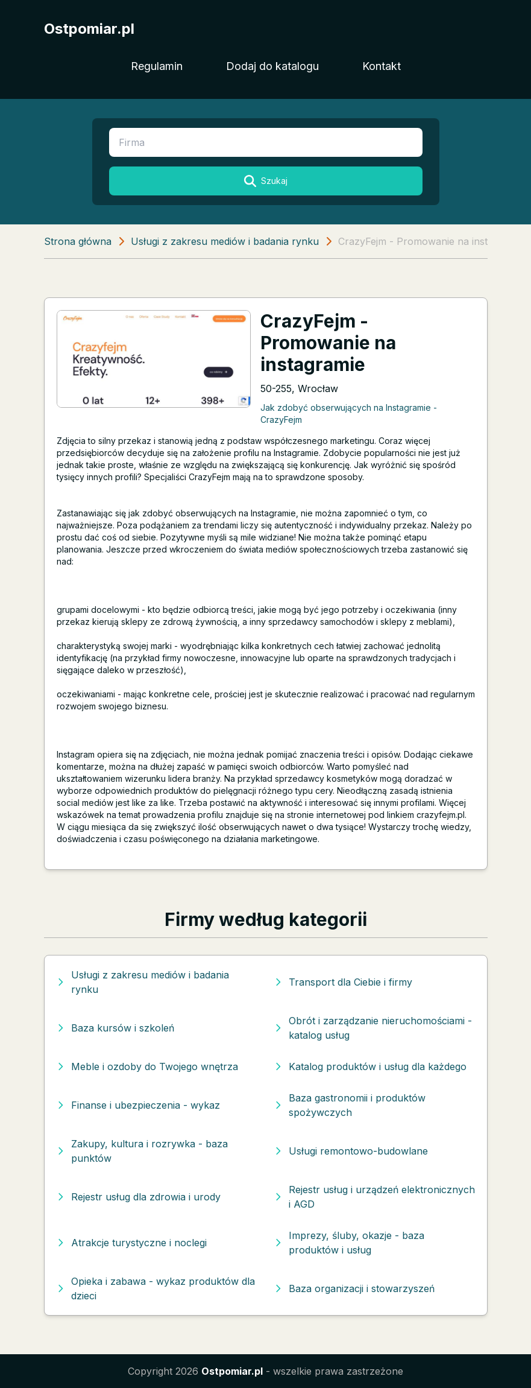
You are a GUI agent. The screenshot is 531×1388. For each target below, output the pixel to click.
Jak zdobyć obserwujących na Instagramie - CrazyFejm (348, 413)
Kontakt (381, 66)
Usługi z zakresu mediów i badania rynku (225, 241)
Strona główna (78, 241)
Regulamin (157, 66)
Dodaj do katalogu (272, 66)
